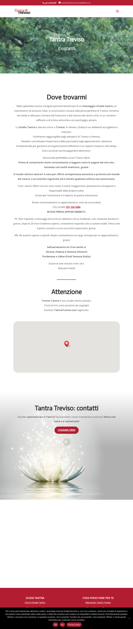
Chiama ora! (66, 430)
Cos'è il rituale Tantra (35, 602)
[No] (129, 618)
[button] (67, 344)
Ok (55, 625)
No (62, 625)
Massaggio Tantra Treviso (98, 602)
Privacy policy (74, 625)
